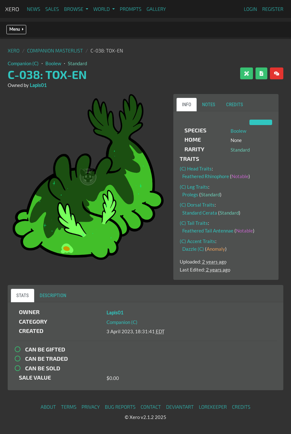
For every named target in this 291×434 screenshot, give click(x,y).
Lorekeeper (213, 407)
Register (272, 9)
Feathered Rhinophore (205, 176)
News (33, 9)
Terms (68, 407)
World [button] (102, 9)
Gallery (156, 9)
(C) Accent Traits (197, 241)
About (48, 407)
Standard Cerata (199, 213)
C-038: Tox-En (47, 74)
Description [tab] (53, 295)
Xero (12, 8)
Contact (151, 407)
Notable (240, 176)
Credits (241, 407)
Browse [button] (74, 9)
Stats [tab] (22, 295)
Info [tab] (186, 104)
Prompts (131, 9)
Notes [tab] (208, 104)
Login (250, 9)
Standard (77, 63)
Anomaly (216, 249)
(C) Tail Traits (194, 223)
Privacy (91, 407)
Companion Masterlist (55, 50)
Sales (52, 9)
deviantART (179, 407)
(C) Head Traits (196, 168)
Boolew (53, 63)
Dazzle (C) (193, 249)
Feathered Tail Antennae (207, 230)
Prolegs (190, 194)
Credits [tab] (234, 104)
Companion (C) (23, 63)
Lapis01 (38, 85)
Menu (16, 29)
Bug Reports (120, 407)
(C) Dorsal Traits (197, 205)
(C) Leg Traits (194, 187)
